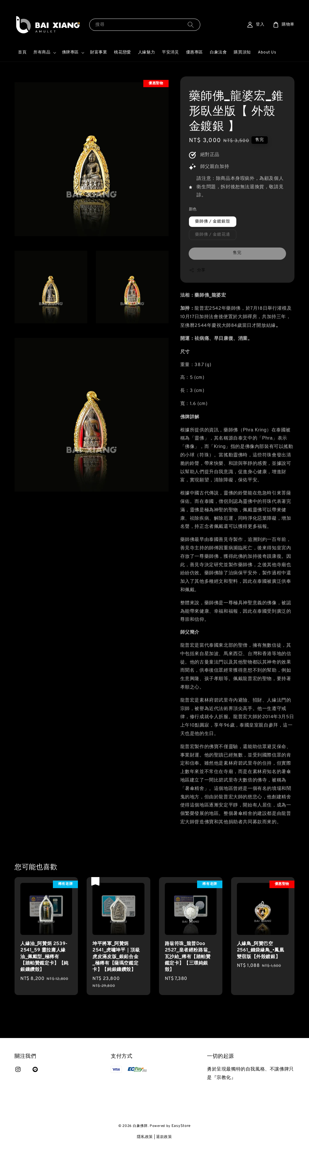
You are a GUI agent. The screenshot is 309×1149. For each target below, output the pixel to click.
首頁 (22, 52)
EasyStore (181, 1126)
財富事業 (98, 52)
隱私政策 (145, 1137)
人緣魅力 (146, 52)
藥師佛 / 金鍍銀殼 (212, 221)
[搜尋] (190, 24)
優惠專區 (194, 52)
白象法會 (218, 52)
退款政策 (164, 1137)
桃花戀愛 (122, 52)
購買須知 (242, 52)
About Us (267, 52)
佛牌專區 (70, 52)
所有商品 (41, 52)
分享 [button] (197, 270)
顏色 (193, 209)
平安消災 (170, 52)
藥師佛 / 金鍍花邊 (212, 234)
